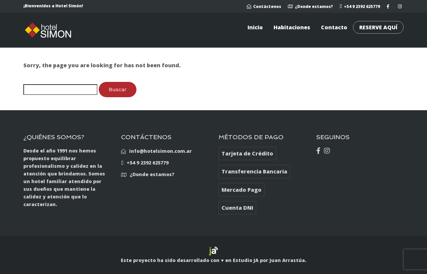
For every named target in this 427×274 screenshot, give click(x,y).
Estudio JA (246, 260)
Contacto (334, 27)
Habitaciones (292, 27)
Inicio (255, 27)
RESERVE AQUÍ (378, 27)
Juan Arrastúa (287, 260)
